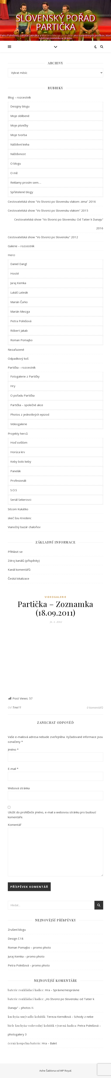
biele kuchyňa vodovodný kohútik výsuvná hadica (42, 1025)
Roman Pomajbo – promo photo (29, 947)
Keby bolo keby (20, 461)
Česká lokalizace (18, 578)
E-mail (13, 769)
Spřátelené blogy (21, 192)
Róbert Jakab (19, 330)
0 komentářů (95, 707)
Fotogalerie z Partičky (25, 376)
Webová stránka (19, 788)
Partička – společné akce (26, 405)
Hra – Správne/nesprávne (62, 990)
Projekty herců (18, 433)
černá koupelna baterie (24, 1043)
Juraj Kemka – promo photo (26, 956)
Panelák (15, 471)
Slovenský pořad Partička (55, 22)
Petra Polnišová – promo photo (29, 965)
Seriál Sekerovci (20, 499)
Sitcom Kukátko (18, 509)
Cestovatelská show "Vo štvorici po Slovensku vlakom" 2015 (48, 210)
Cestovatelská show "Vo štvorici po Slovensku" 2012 (43, 237)
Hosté (14, 273)
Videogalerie (18, 424)
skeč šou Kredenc (19, 518)
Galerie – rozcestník (21, 246)
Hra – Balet (49, 1043)
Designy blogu (19, 106)
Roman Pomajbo (21, 340)
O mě (14, 173)
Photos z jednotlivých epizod (29, 414)
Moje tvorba (18, 135)
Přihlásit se (15, 552)
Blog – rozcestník (19, 97)
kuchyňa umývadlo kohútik (26, 1017)
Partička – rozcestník (22, 367)
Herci (11, 255)
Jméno (13, 749)
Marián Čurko (19, 302)
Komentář (14, 825)
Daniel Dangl (18, 264)
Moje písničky (19, 125)
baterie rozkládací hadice (26, 990)
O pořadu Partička (22, 395)
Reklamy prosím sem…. (25, 182)
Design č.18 (15, 938)
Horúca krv (17, 452)
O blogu (15, 163)
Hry (12, 386)
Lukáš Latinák (19, 292)
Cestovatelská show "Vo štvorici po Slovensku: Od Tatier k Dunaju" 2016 (58, 223)
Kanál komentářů (19, 569)
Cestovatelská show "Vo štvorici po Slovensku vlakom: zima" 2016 (52, 201)
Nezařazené (16, 349)
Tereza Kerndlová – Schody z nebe (70, 1017)
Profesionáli (18, 480)
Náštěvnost (18, 154)
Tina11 (16, 707)
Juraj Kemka (18, 283)
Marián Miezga (20, 311)
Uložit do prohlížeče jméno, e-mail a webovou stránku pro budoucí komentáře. (52, 814)
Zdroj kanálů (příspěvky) (24, 561)
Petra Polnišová (20, 321)
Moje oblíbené (19, 116)
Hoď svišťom (18, 442)
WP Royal (65, 1070)
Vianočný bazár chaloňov (24, 527)
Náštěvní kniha (19, 144)
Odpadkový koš (18, 358)
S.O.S (13, 490)
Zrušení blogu (17, 929)
